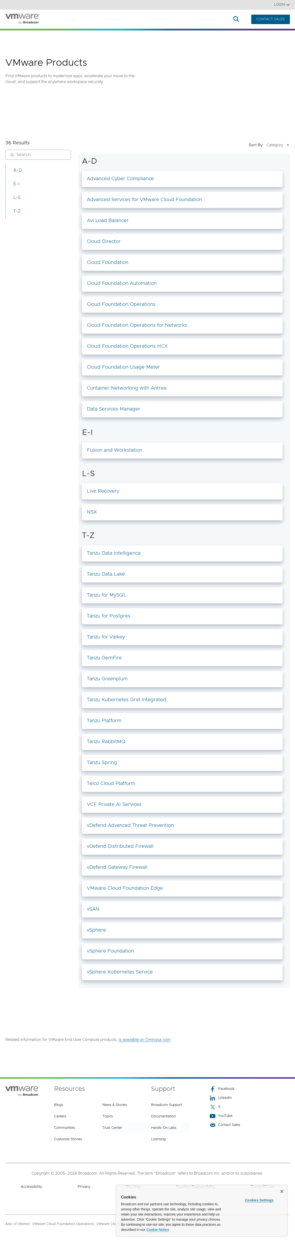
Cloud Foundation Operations (121, 304)
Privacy (84, 1186)
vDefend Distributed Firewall (120, 846)
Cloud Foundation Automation (122, 283)
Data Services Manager (113, 409)
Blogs (58, 1105)
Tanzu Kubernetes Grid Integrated (126, 699)
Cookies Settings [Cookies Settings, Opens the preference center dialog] (259, 1200)
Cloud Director (104, 241)
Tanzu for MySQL (106, 595)
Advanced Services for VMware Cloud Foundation (144, 199)
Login (282, 5)
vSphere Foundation (110, 951)
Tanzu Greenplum (107, 678)
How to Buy (160, 19)
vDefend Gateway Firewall (117, 867)
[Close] (281, 1191)
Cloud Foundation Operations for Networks (137, 325)
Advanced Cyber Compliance (120, 178)
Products (69, 19)
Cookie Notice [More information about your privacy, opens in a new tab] (157, 1230)
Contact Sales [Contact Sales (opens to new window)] (225, 1125)
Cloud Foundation (107, 262)
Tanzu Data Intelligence (114, 553)
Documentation (163, 1116)
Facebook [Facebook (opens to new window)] (222, 1089)
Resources (207, 19)
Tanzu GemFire (104, 657)
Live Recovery (103, 491)
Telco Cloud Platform (111, 783)
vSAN (93, 909)
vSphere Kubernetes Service (120, 972)
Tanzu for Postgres (108, 616)
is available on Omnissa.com (144, 1040)
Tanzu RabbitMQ (106, 741)
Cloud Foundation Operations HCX (127, 346)
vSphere (96, 930)
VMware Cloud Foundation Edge (125, 888)
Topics (107, 1116)
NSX (92, 512)
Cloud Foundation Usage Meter (123, 367)
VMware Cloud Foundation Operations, (63, 1224)
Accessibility (31, 1186)
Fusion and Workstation (114, 450)
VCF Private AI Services (114, 804)
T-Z (16, 211)
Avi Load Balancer (108, 220)
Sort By (269, 145)
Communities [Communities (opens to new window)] (64, 1128)
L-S (16, 198)
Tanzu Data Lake (106, 574)
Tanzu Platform (104, 720)
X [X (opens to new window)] (215, 1107)
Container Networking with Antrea (126, 388)
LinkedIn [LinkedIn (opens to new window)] (221, 1098)
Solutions (113, 19)
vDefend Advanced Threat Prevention (130, 825)
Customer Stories (68, 1139)
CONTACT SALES (270, 19)
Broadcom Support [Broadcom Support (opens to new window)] (166, 1105)
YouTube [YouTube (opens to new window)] (221, 1116)
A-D (17, 170)
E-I (16, 184)
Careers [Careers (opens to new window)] (60, 1116)
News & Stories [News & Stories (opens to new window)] (114, 1105)
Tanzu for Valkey (106, 637)
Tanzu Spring (102, 762)
